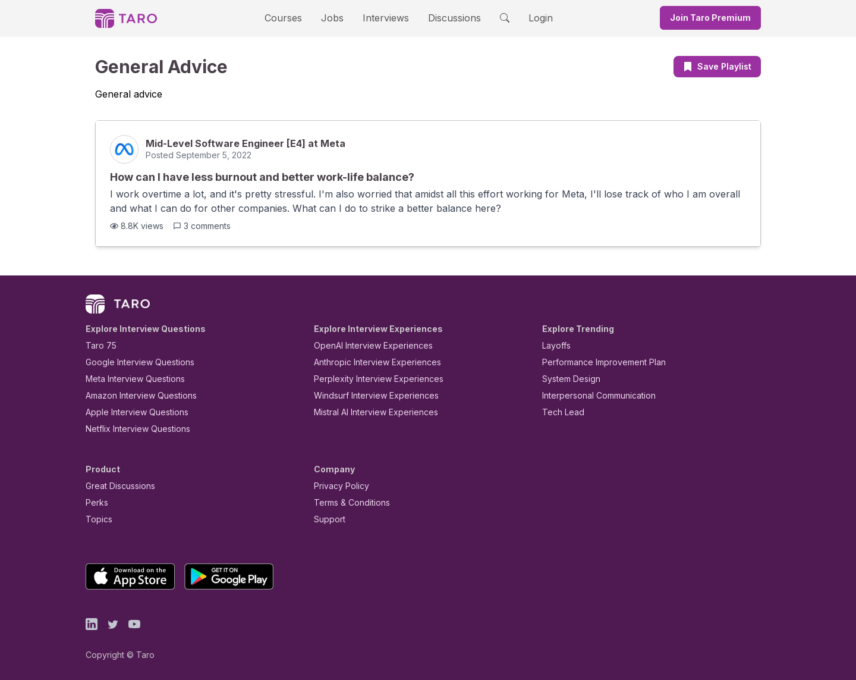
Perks (95, 502)
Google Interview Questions (133, 362)
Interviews (384, 17)
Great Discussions (116, 485)
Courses (293, 17)
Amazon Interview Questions (134, 395)
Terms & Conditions (348, 502)
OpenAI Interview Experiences (365, 345)
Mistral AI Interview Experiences (369, 412)
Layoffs (555, 345)
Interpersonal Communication (592, 395)
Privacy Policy (338, 485)
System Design (567, 378)
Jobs (336, 17)
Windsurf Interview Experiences (367, 395)
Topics (97, 519)
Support (327, 519)
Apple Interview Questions (130, 412)
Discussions (445, 17)
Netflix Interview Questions (132, 428)
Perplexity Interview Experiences (369, 378)
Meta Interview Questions (129, 378)
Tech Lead (559, 412)
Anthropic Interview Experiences (369, 362)
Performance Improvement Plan (595, 362)
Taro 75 (98, 345)
